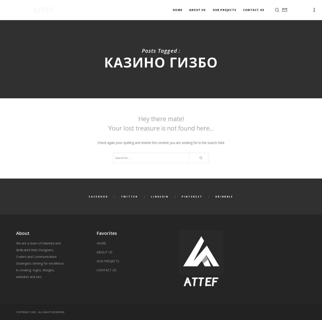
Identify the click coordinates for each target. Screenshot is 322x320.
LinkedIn (160, 196)
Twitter (129, 196)
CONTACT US (107, 270)
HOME (101, 243)
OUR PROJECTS (108, 261)
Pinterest (192, 196)
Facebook (98, 196)
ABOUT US (104, 252)
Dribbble (224, 196)
